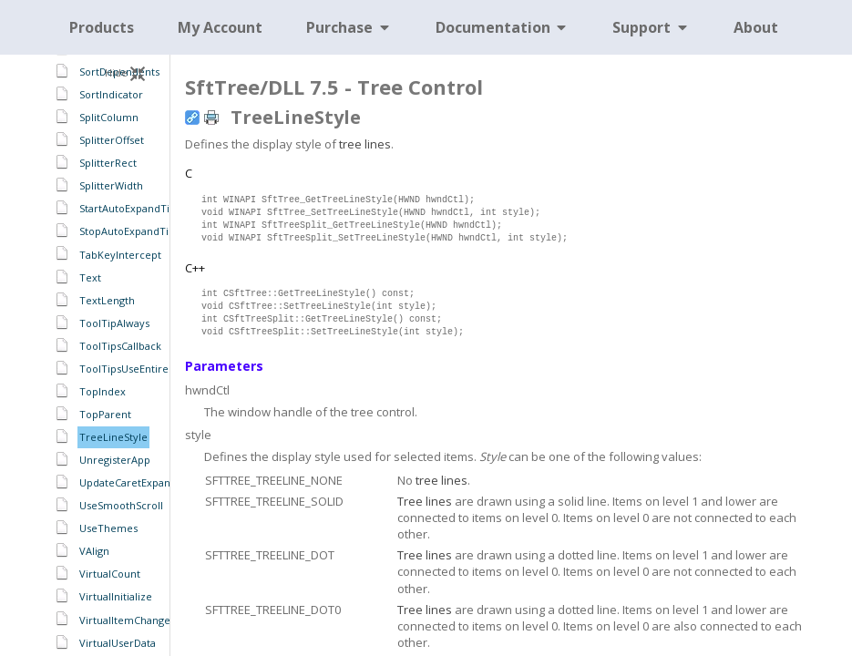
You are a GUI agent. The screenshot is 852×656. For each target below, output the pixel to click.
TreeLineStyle (113, 437)
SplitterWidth (111, 185)
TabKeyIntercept (120, 254)
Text (90, 277)
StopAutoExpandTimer (134, 231)
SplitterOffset (111, 140)
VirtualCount (109, 573)
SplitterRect (108, 162)
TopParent (105, 414)
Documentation (503, 27)
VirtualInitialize (115, 596)
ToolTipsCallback (120, 346)
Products (101, 27)
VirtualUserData (117, 643)
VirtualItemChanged (128, 620)
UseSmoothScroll (121, 505)
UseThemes (108, 528)
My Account (220, 27)
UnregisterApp (114, 459)
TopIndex (102, 391)
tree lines (365, 144)
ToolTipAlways (114, 323)
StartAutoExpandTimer (134, 208)
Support (651, 27)
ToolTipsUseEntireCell (133, 368)
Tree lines (424, 501)
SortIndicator (111, 94)
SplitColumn (109, 117)
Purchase (349, 27)
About (756, 27)
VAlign (94, 551)
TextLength (107, 300)
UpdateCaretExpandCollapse (148, 482)
